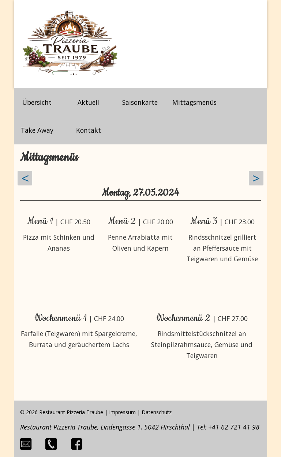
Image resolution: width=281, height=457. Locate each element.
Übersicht (37, 102)
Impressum (122, 412)
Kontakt (88, 130)
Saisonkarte (140, 102)
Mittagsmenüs (194, 102)
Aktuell (88, 102)
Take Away (37, 130)
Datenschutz (157, 412)
